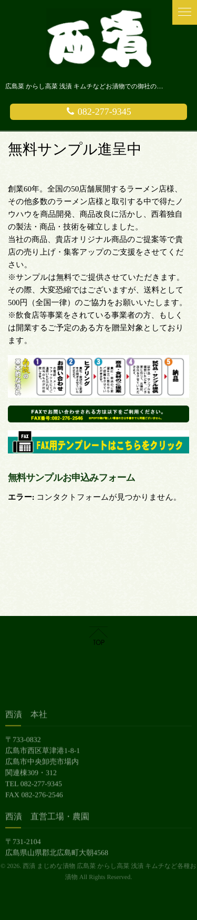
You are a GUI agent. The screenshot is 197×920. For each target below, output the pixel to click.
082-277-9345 (98, 111)
